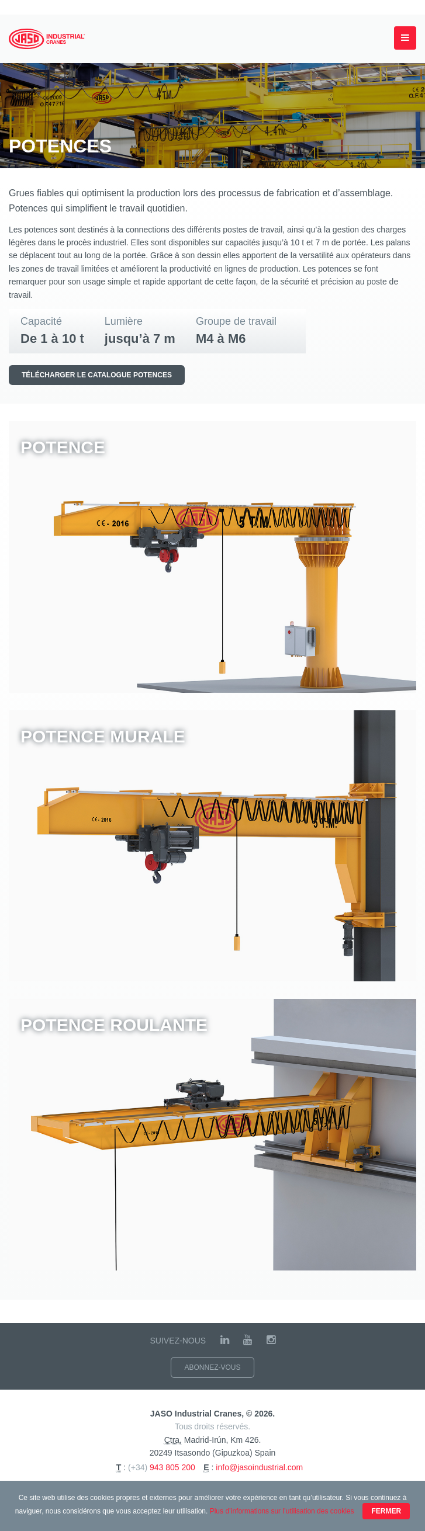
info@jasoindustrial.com (259, 1467)
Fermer (386, 1511)
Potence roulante (114, 1024)
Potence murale (102, 736)
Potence (62, 447)
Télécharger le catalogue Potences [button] (97, 375)
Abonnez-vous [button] (212, 1367)
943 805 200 (172, 1467)
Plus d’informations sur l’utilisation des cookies (282, 1511)
